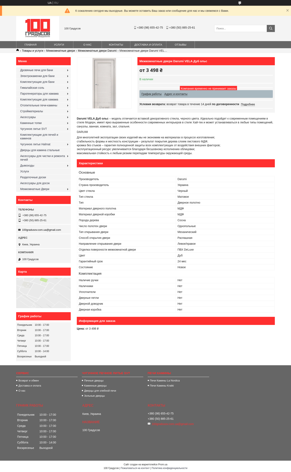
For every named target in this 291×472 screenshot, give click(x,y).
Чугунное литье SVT (33, 128)
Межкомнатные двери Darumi (97, 50)
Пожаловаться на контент (135, 468)
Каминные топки (31, 123)
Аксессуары (28, 117)
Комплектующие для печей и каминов (39, 136)
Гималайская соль (32, 87)
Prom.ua (162, 464)
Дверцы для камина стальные (40, 150)
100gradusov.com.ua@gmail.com (41, 229)
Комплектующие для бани (37, 81)
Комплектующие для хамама (39, 99)
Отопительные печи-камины (38, 105)
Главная (30, 44)
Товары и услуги (32, 50)
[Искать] (271, 28)
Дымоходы (27, 165)
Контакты (116, 44)
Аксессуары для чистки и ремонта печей (42, 157)
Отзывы (180, 44)
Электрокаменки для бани (37, 76)
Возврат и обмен (28, 380)
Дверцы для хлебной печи (100, 390)
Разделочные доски (33, 177)
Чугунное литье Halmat (35, 144)
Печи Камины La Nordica (165, 380)
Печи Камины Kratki (162, 385)
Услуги (59, 44)
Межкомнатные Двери (34, 189)
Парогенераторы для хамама (39, 93)
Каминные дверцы (95, 385)
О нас (87, 44)
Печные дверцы (93, 380)
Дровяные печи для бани (36, 70)
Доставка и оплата (148, 44)
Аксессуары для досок (35, 183)
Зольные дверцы (94, 395)
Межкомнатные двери (60, 50)
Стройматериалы (31, 111)
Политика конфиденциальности (169, 468)
